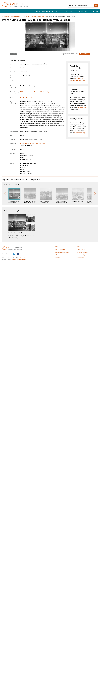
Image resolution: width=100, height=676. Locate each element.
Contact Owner (84, 54)
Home (56, 246)
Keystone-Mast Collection (39, 16)
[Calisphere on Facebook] (18, 254)
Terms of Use (81, 249)
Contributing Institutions (46, 11)
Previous (5, 193)
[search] (96, 5)
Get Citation (14, 54)
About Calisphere (60, 249)
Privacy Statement (82, 252)
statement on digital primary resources (77, 79)
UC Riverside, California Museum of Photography (16, 16)
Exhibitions (82, 11)
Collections (67, 11)
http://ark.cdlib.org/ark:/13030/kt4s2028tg (33, 144)
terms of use (82, 108)
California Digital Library (19, 260)
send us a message (79, 133)
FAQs (79, 246)
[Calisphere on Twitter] (14, 254)
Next (95, 193)
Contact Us (80, 258)
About (95, 11)
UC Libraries (22, 258)
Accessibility (81, 255)
